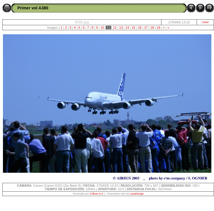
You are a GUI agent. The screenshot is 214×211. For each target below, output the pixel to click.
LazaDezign (137, 193)
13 (120, 27)
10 (102, 27)
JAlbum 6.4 (96, 193)
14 (127, 27)
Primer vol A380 (32, 8)
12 (114, 27)
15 (133, 27)
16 (139, 27)
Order (205, 22)
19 (158, 27)
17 (145, 27)
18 (152, 27)
